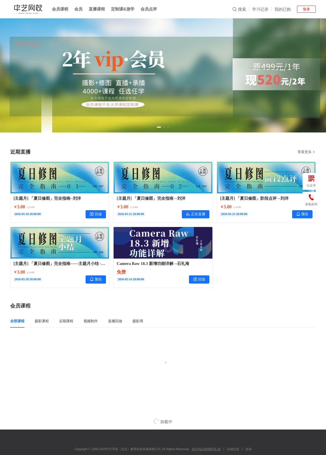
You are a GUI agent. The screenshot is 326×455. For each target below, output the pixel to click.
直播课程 (97, 9)
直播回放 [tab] (115, 321)
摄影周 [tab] (137, 321)
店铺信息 (233, 449)
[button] (159, 127)
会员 (78, 9)
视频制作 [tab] (91, 321)
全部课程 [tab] (17, 321)
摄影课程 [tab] (42, 321)
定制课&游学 (122, 9)
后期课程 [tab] (66, 321)
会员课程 (60, 9)
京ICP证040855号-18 (206, 449)
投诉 (249, 449)
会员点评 (149, 9)
